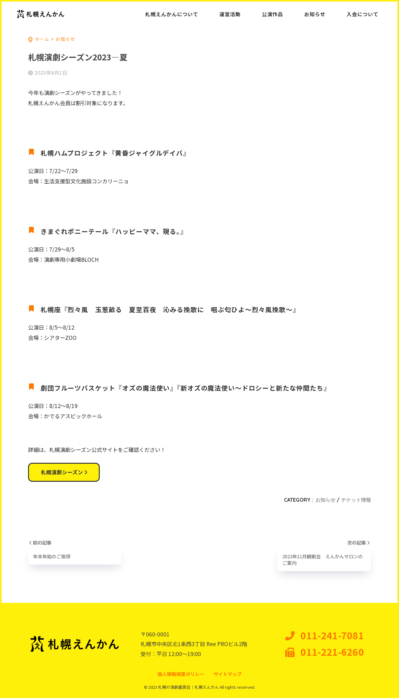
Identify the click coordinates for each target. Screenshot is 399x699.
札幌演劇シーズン (64, 472)
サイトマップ (228, 675)
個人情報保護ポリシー (180, 675)
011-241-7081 (324, 636)
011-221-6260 (324, 653)
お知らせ (325, 500)
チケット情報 (356, 500)
